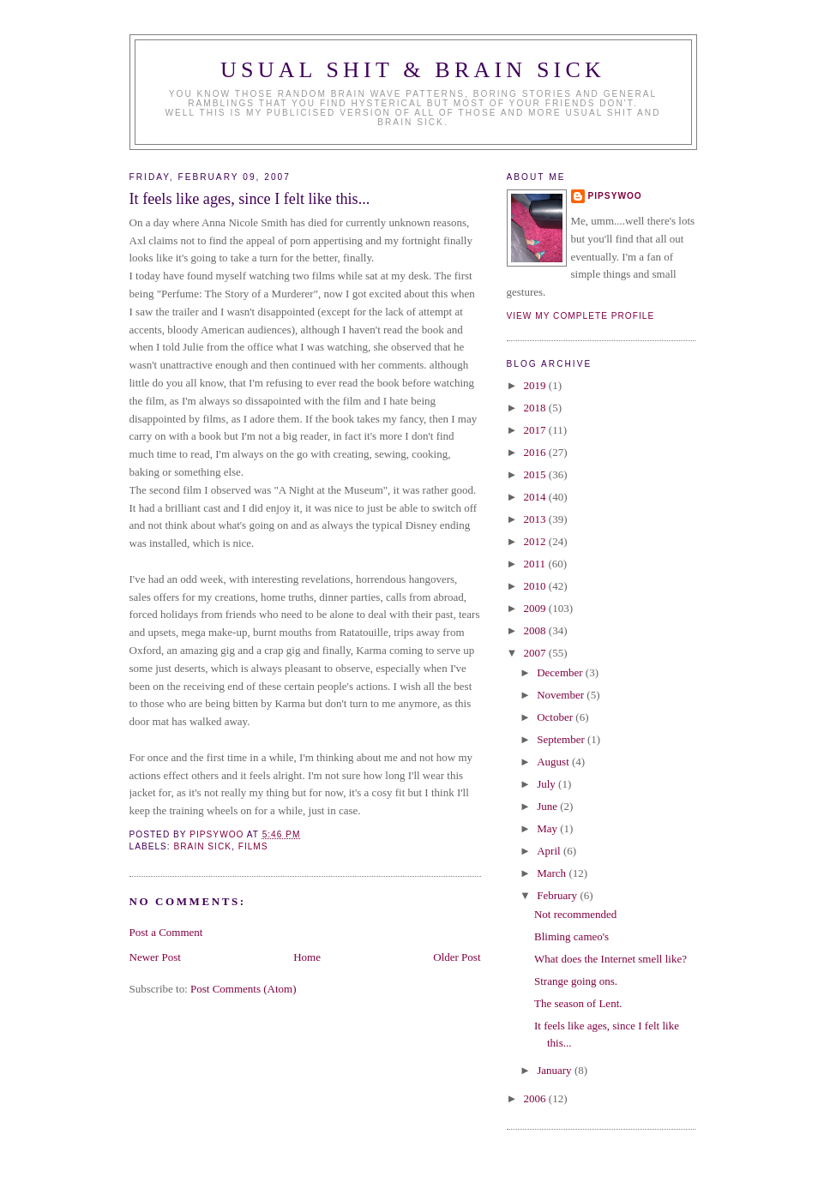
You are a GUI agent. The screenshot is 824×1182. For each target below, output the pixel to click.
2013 (536, 519)
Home (307, 957)
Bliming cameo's (571, 936)
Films (253, 846)
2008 (536, 630)
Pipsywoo (615, 196)
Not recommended (575, 914)
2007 (536, 652)
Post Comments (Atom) (243, 988)
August (554, 761)
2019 (536, 385)
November (561, 694)
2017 (536, 429)
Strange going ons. (575, 981)
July (547, 783)
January (555, 1070)
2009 (536, 608)
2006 (536, 1098)
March (552, 873)
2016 (536, 452)
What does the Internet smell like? (610, 958)
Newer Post (155, 957)
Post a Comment (166, 932)
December (561, 672)
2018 (536, 407)
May (548, 828)
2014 (536, 496)
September (562, 739)
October (556, 717)
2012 (536, 541)
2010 (536, 585)
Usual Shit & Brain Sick (412, 69)
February (558, 895)
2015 (536, 474)
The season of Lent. (578, 1003)
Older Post (456, 957)
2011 (536, 563)
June (548, 806)
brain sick (203, 846)
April (550, 850)
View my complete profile (581, 316)
